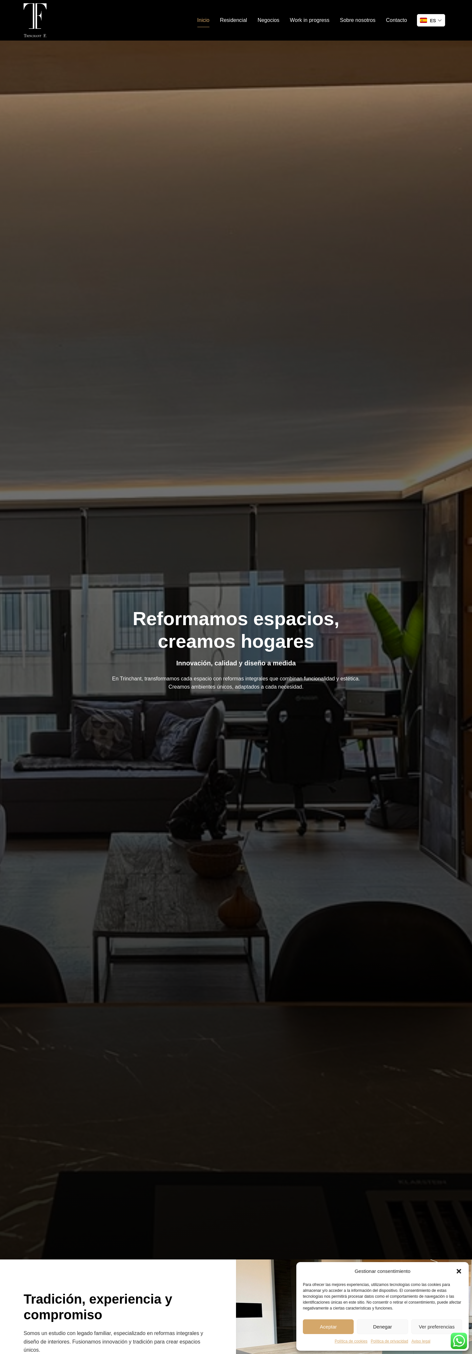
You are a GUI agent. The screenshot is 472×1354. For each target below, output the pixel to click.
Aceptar (328, 1326)
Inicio (203, 20)
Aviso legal (420, 1341)
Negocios (269, 20)
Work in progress (309, 20)
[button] (459, 1271)
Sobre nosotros (358, 20)
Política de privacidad (389, 1341)
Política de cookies (351, 1341)
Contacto (396, 20)
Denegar (382, 1326)
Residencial (233, 20)
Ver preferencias (437, 1326)
